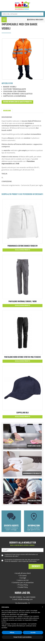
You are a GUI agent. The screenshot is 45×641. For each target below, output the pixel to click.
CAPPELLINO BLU (22, 412)
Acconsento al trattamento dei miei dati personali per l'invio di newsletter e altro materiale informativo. (22, 560)
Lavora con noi (22, 580)
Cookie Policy (22, 587)
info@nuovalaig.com (25, 599)
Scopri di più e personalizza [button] (22, 637)
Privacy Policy (22, 585)
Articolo (5, 83)
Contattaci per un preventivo (22, 582)
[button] (42, 606)
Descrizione (7, 111)
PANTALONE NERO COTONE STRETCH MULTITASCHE (22, 357)
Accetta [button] (32, 632)
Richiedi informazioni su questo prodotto (17, 102)
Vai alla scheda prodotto (22, 250)
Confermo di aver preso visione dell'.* (21, 555)
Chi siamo (22, 575)
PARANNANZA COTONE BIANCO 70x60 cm (23, 246)
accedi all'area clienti (35, 19)
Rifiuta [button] (12, 632)
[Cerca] (20, 14)
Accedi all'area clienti (22, 573)
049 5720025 (17, 597)
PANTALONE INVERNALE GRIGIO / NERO (23, 301)
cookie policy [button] (23, 614)
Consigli (22, 578)
